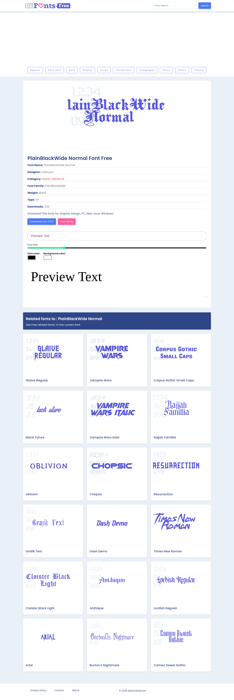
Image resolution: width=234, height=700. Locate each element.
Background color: (54, 253)
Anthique (97, 608)
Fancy (166, 70)
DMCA (75, 690)
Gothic (182, 70)
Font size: (32, 244)
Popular (35, 70)
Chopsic (96, 494)
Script (104, 70)
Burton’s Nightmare (104, 665)
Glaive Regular (37, 380)
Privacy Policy (38, 690)
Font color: (33, 253)
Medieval (58, 179)
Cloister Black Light (40, 608)
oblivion (32, 494)
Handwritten (124, 70)
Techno (199, 70)
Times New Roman (168, 551)
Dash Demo (98, 551)
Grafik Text (34, 551)
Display (87, 70)
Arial (29, 665)
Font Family (67, 221)
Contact (59, 690)
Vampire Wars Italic (105, 437)
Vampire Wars (101, 380)
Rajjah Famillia (165, 437)
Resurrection (163, 494)
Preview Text (117, 280)
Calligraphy (147, 70)
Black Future (35, 437)
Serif (72, 70)
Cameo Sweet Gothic (170, 665)
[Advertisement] (124, 40)
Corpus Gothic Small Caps (174, 380)
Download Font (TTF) (42, 221)
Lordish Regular (165, 608)
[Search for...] (175, 5)
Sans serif (54, 70)
